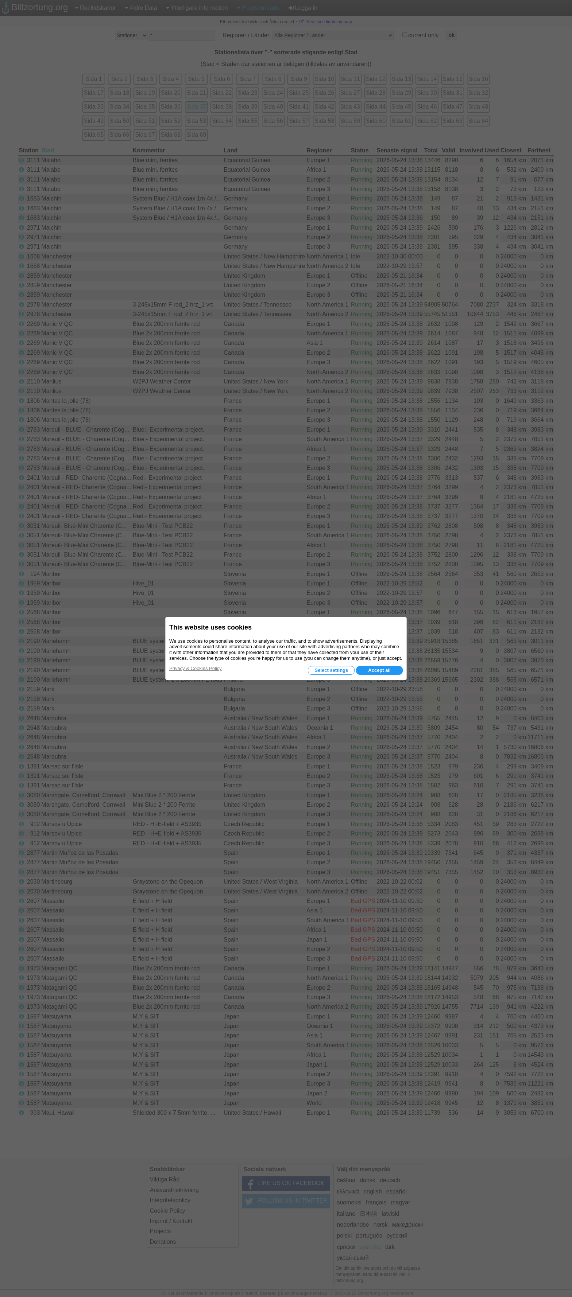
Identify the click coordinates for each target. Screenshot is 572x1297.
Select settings (331, 670)
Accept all (379, 670)
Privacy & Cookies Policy (195, 668)
